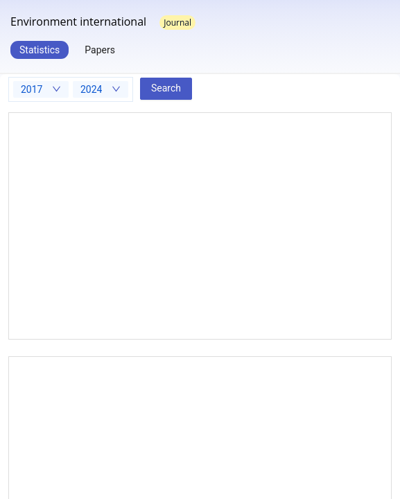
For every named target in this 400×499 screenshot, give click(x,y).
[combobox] (41, 89)
